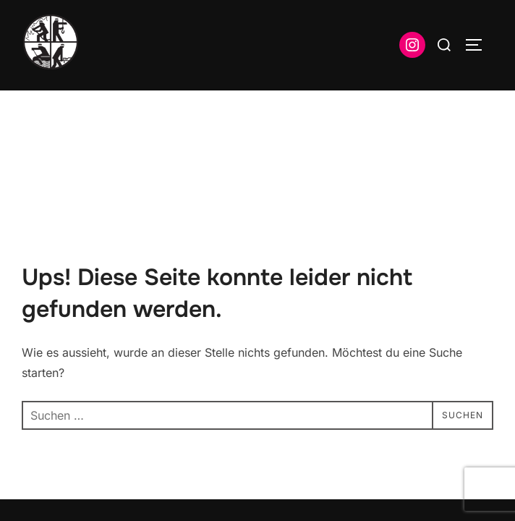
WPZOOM (469, 455)
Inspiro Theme (388, 455)
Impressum (48, 437)
